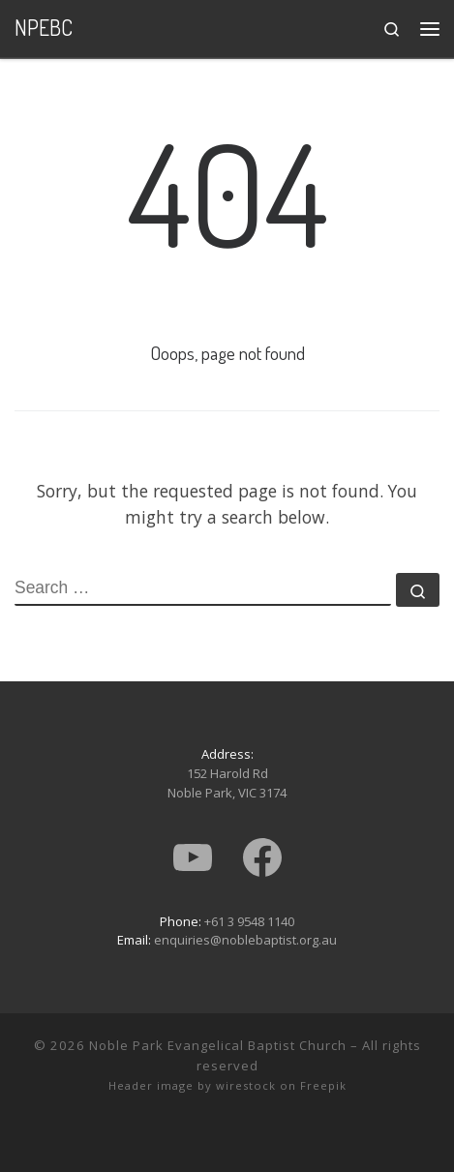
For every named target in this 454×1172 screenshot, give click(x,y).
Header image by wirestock (192, 1085)
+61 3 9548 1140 (249, 921)
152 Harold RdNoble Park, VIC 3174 (227, 783)
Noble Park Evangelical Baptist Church (218, 1045)
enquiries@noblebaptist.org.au (245, 939)
